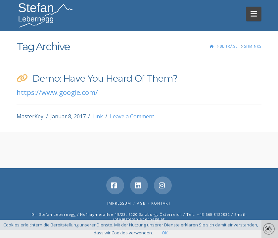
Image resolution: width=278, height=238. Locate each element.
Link (97, 116)
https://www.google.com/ (57, 92)
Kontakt (161, 203)
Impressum (119, 203)
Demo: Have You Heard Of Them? (104, 78)
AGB (141, 203)
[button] (253, 14)
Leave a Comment (132, 116)
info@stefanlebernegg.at (139, 219)
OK (165, 233)
